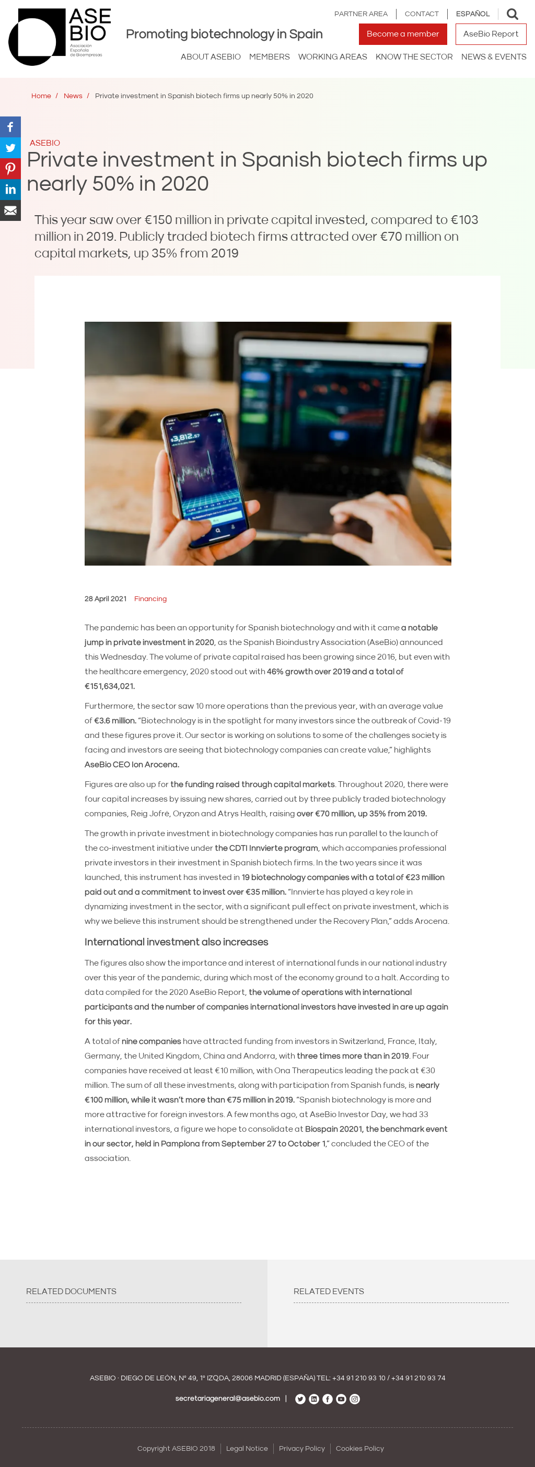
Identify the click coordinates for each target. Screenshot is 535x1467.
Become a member (403, 34)
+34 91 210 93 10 (359, 1378)
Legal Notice (247, 1448)
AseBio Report (491, 34)
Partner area (361, 14)
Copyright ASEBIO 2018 (176, 1448)
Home (41, 96)
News (73, 96)
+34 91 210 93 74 (418, 1378)
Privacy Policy (302, 1448)
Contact (422, 14)
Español (473, 14)
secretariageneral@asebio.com (228, 1398)
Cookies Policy (360, 1448)
